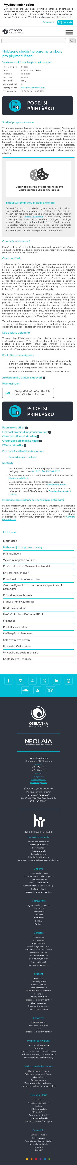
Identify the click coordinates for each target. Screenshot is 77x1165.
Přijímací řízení (12, 553)
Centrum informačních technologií (38, 886)
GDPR (38, 1100)
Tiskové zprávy (38, 1138)
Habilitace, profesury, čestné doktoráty (39, 1055)
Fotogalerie (39, 912)
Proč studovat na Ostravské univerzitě (26, 566)
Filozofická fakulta (38, 851)
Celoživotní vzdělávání (16, 640)
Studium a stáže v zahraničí (38, 991)
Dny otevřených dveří (16, 573)
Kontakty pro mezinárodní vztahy (38, 1058)
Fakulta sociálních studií (38, 842)
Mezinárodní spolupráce (38, 1045)
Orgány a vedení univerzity (38, 905)
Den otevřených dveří (38, 959)
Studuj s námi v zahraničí (18, 601)
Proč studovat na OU (38, 956)
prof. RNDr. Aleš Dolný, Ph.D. (33, 88)
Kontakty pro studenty (38, 1009)
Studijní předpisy (38, 1003)
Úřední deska (38, 918)
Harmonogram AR (38, 988)
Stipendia (9, 621)
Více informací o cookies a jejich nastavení (49, 17)
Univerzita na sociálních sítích (21, 652)
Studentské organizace (38, 1006)
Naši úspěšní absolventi (17, 633)
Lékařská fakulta (38, 854)
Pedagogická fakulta (38, 845)
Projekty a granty (38, 1080)
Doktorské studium (14, 608)
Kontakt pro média (38, 1135)
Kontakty (38, 924)
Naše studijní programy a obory (22, 547)
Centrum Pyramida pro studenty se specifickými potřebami (32, 587)
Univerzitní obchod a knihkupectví (38, 877)
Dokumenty (38, 909)
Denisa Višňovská (33, 217)
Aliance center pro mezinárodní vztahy (38, 1051)
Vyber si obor (38, 940)
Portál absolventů (38, 1023)
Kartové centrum (38, 889)
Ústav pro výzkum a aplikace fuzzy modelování (38, 860)
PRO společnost (38, 1112)
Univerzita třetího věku (17, 646)
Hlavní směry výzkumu (38, 1071)
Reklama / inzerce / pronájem (38, 1121)
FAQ (38, 1029)
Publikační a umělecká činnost (38, 1074)
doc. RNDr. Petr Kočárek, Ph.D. (45, 471)
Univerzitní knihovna (38, 873)
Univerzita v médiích (38, 1144)
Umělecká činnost (39, 1077)
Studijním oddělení (18, 478)
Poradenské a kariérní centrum (22, 579)
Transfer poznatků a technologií (38, 1083)
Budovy (38, 921)
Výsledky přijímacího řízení (19, 560)
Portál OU (38, 978)
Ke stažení (38, 1147)
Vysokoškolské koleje (38, 883)
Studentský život (38, 962)
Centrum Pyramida (56, 485)
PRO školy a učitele (38, 1109)
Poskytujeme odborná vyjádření (38, 1141)
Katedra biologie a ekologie (22, 457)
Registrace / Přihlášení (38, 1026)
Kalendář (39, 915)
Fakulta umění (38, 848)
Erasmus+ (38, 1048)
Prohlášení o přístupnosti (38, 1103)
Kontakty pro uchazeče (17, 659)
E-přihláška (10, 541)
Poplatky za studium (15, 627)
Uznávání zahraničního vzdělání (23, 614)
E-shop (38, 1106)
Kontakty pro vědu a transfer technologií (38, 1086)
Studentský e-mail (38, 982)
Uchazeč (10, 532)
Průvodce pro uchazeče (17, 595)
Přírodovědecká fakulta (38, 857)
